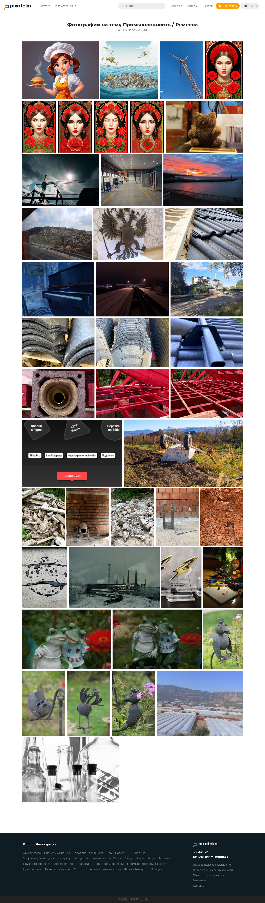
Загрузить (228, 5)
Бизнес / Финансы (57, 853)
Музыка (164, 858)
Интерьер (64, 858)
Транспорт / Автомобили (103, 869)
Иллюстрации (46, 844)
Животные (138, 853)
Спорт (78, 869)
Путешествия (32, 869)
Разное (50, 869)
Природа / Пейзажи (110, 863)
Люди (128, 858)
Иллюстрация (64, 5)
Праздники (84, 863)
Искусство (82, 858)
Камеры (208, 5)
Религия (64, 869)
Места (140, 858)
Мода (151, 858)
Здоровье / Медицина (38, 858)
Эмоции (156, 869)
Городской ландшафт (88, 853)
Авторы (192, 5)
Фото (44, 5)
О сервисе (200, 851)
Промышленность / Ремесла (147, 863)
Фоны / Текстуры (136, 869)
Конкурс (176, 5)
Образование (63, 863)
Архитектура (32, 853)
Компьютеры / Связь (106, 858)
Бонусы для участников (210, 856)
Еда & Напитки (117, 853)
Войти (250, 5)
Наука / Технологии (36, 863)
